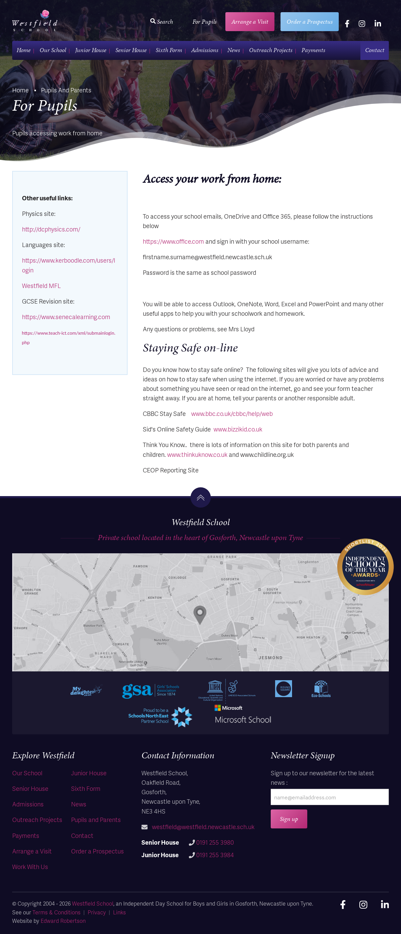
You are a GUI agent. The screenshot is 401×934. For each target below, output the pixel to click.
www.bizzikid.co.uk (238, 429)
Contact (374, 50)
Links (119, 912)
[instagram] (362, 23)
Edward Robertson (63, 921)
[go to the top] (201, 497)
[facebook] (347, 23)
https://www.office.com (173, 241)
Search (161, 21)
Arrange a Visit (249, 21)
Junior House (90, 50)
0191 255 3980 (215, 842)
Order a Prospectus (310, 21)
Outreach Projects (270, 50)
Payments (313, 50)
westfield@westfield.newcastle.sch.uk (203, 826)
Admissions (204, 50)
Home (23, 50)
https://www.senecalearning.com (66, 316)
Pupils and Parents (96, 819)
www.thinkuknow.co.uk (197, 454)
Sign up (289, 819)
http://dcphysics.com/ (51, 229)
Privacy (97, 912)
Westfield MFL (41, 285)
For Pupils (205, 21)
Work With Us (30, 866)
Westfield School (92, 903)
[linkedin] (378, 23)
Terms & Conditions (56, 912)
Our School (53, 50)
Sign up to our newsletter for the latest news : (322, 777)
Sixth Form (169, 50)
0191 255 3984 (215, 854)
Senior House (131, 50)
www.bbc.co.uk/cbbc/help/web (232, 413)
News (233, 50)
